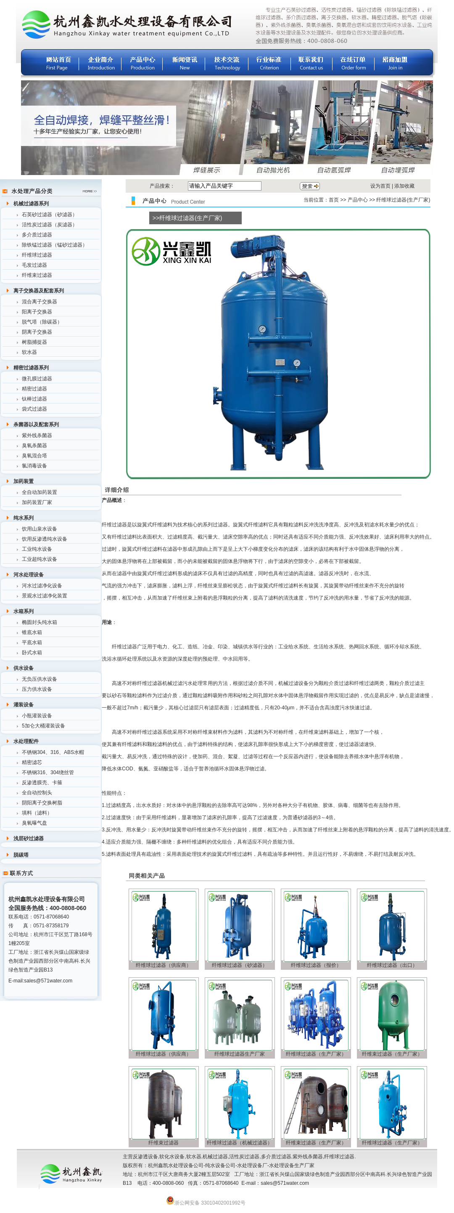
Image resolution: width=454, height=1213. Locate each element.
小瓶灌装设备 (37, 716)
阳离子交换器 (37, 312)
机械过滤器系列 (31, 204)
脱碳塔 (21, 855)
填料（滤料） (37, 813)
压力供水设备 (37, 689)
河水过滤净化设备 (42, 586)
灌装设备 (23, 705)
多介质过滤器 (37, 235)
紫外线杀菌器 (37, 435)
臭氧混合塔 (34, 456)
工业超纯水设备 (39, 559)
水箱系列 (23, 611)
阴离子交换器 (37, 332)
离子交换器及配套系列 (38, 291)
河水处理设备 (28, 575)
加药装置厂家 (37, 502)
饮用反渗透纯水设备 (44, 539)
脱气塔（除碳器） (42, 322)
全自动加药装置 (39, 492)
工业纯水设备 (37, 549)
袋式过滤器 (34, 409)
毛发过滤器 (34, 265)
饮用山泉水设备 (39, 529)
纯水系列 (23, 518)
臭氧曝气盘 (34, 823)
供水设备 (23, 668)
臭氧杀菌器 (34, 446)
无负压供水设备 (39, 679)
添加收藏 (404, 186)
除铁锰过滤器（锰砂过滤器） (54, 245)
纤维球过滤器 (37, 255)
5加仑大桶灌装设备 (43, 726)
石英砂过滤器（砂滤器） (49, 215)
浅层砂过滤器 (28, 838)
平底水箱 (32, 642)
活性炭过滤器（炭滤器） (49, 225)
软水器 (29, 352)
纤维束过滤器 (37, 275)
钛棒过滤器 (34, 399)
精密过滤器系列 (31, 368)
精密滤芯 (32, 762)
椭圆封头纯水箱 (39, 622)
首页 (334, 200)
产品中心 (358, 200)
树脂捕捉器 (34, 342)
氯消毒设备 (34, 466)
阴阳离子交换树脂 (42, 803)
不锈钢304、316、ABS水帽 (53, 752)
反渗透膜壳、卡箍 (42, 783)
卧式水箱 (32, 653)
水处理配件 (26, 741)
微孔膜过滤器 (37, 379)
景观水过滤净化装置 (44, 596)
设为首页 (380, 186)
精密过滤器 (34, 389)
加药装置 (23, 481)
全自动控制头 (37, 793)
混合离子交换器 (39, 302)
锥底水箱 (32, 632)
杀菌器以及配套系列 (36, 424)
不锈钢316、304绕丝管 (48, 772)
